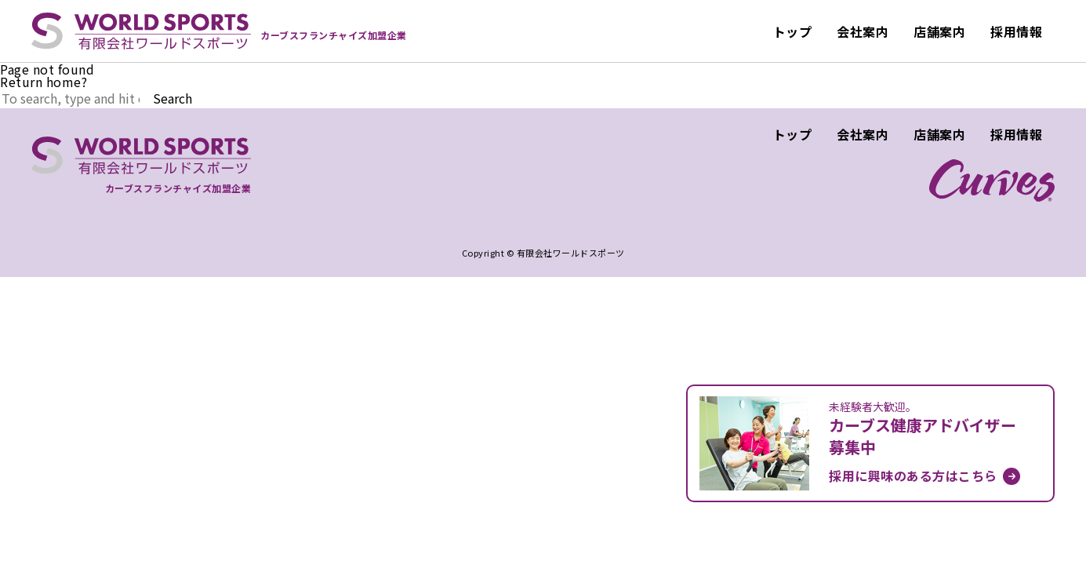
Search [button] (172, 98)
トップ (792, 31)
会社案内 (862, 31)
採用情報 (1016, 31)
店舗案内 (939, 31)
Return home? (43, 81)
